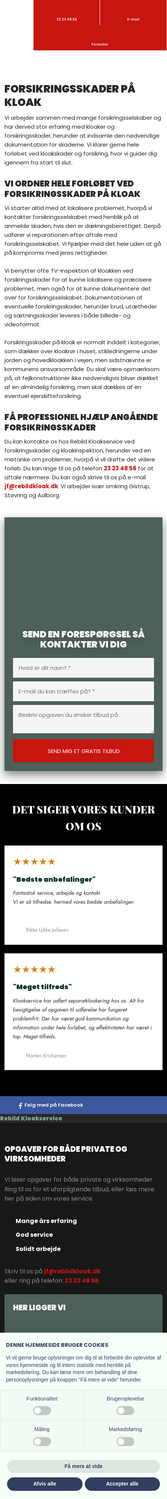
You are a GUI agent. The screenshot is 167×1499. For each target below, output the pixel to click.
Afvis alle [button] (44, 1484)
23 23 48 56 (120, 468)
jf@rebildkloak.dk (31, 486)
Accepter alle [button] (122, 1484)
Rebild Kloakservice (31, 1118)
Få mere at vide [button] (84, 1466)
